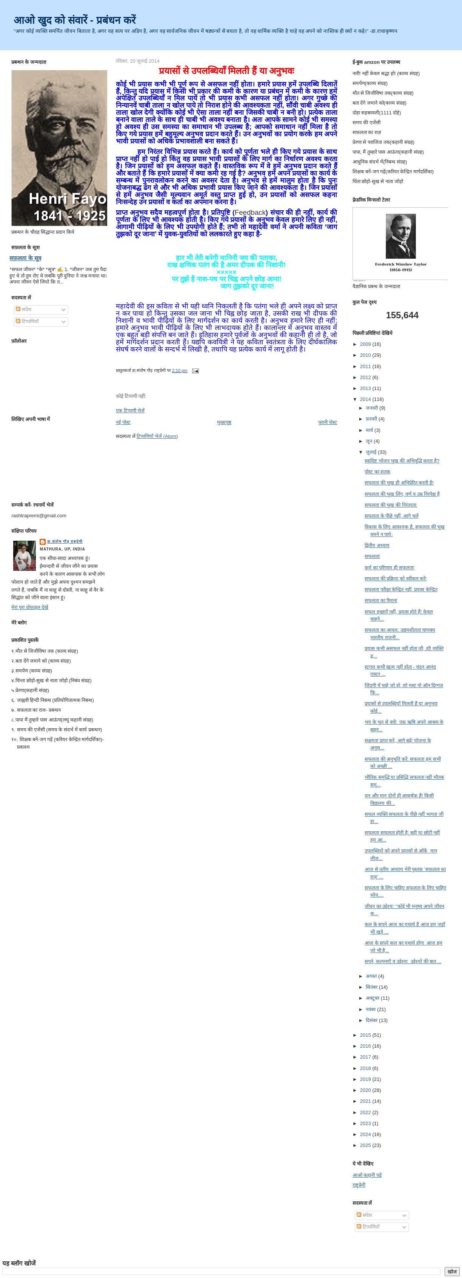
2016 (366, 1046)
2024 (366, 1134)
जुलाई (372, 452)
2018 (366, 1068)
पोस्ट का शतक (377, 472)
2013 (366, 388)
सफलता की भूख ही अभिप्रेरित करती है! (399, 483)
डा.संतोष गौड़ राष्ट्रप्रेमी (65, 542)
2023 (366, 1123)
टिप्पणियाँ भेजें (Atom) (157, 436)
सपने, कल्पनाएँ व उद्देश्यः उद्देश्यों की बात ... (403, 961)
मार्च (370, 430)
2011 (366, 366)
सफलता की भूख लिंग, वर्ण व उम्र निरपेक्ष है (402, 494)
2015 (366, 1035)
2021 (366, 1101)
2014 (366, 399)
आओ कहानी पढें (367, 1175)
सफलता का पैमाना (381, 600)
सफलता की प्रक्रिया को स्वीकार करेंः (396, 578)
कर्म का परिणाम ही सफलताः (389, 567)
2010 (366, 355)
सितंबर (372, 987)
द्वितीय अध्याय (377, 545)
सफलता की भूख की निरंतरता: (391, 505)
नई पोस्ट (123, 422)
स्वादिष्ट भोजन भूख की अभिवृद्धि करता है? (402, 461)
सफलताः (372, 556)
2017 (366, 1057)
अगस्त (372, 976)
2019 (366, 1079)
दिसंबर (372, 1020)
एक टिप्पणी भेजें (130, 410)
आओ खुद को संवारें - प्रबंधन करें (75, 20)
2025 (366, 1145)
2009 (366, 344)
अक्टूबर (373, 998)
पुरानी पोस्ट (327, 422)
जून (370, 441)
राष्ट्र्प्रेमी (359, 1185)
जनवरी (372, 408)
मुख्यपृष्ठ (224, 422)
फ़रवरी (372, 419)
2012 (366, 377)
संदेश (23, 309)
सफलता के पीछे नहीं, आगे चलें (392, 516)
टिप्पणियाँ (27, 321)
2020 (366, 1090)
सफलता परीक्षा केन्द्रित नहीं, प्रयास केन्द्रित (401, 589)
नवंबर (371, 1009)
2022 (366, 1112)
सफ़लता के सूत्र (25, 258)
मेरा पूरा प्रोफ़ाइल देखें (29, 607)
